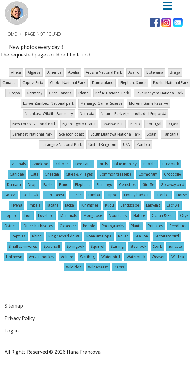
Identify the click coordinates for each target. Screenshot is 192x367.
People (89, 225)
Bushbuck (170, 164)
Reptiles (18, 236)
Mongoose (93, 215)
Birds (103, 164)
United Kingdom (102, 144)
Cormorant (147, 174)
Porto (135, 123)
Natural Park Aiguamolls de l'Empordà (133, 113)
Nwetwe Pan (113, 123)
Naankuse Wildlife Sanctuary (49, 113)
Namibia (87, 113)
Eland (63, 184)
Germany (34, 93)
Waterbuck (136, 256)
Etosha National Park (170, 82)
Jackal (70, 205)
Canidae (17, 174)
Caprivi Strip (32, 82)
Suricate (175, 246)
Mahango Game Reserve (101, 103)
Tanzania (170, 134)
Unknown (14, 256)
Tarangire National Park (61, 144)
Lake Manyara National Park (159, 93)
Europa (14, 93)
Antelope (40, 164)
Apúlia (73, 72)
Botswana (154, 72)
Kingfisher (89, 205)
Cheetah (52, 174)
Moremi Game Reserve (148, 103)
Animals (19, 164)
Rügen (173, 123)
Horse (181, 194)
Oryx (184, 215)
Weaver (158, 256)
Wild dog (73, 267)
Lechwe (173, 205)
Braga (175, 72)
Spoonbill (52, 246)
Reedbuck (178, 225)
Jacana (52, 205)
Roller (123, 236)
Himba (94, 194)
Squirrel (97, 246)
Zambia (143, 144)
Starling (117, 246)
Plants (136, 225)
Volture (67, 256)
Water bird (110, 256)
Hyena (16, 205)
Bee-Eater (83, 164)
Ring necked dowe (64, 236)
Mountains (118, 215)
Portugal (154, 123)
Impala (35, 205)
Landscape (130, 205)
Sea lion (141, 236)
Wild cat (178, 256)
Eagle (47, 184)
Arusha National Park (104, 72)
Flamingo (104, 184)
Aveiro (134, 72)
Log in (12, 330)
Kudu (109, 205)
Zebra (119, 267)
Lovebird (46, 215)
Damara (14, 184)
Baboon (62, 164)
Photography (113, 225)
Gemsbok (127, 184)
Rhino (37, 236)
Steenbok (138, 246)
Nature (139, 215)
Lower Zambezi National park (48, 103)
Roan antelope (98, 236)
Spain (151, 134)
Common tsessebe (115, 174)
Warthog (87, 256)
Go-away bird (172, 184)
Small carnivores (23, 246)
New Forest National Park (34, 123)
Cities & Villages (79, 174)
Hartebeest (54, 194)
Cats (34, 174)
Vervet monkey (41, 256)
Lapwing (153, 205)
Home (11, 34)
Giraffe (148, 184)
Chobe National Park (67, 82)
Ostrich (10, 225)
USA (126, 144)
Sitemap (14, 305)
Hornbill (163, 194)
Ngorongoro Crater (79, 123)
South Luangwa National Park (115, 134)
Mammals (68, 215)
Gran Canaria (60, 93)
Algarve (34, 72)
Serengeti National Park (32, 134)
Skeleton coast (71, 134)
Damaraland (103, 82)
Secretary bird (167, 236)
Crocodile (172, 174)
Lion (27, 215)
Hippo (112, 194)
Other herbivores (38, 225)
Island (83, 93)
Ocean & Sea (163, 215)
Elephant (82, 184)
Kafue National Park (112, 93)
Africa (16, 72)
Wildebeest (98, 267)
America (54, 72)
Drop (32, 184)
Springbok (75, 246)
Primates (155, 225)
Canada (9, 82)
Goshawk (30, 194)
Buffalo (149, 164)
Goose (10, 194)
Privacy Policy (20, 318)
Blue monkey (125, 164)
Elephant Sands (133, 82)
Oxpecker (68, 225)
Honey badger (136, 194)
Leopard (10, 215)
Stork (157, 246)
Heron (76, 194)
